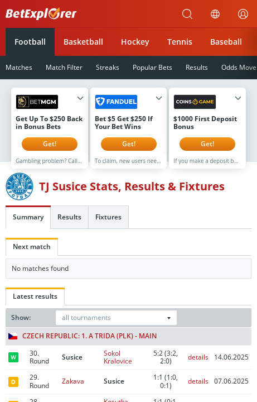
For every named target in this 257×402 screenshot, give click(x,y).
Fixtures (108, 225)
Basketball (83, 41)
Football (30, 41)
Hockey (135, 41)
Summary (28, 225)
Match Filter (64, 67)
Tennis (179, 41)
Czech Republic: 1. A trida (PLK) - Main (82, 344)
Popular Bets (152, 67)
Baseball (226, 41)
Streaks (107, 67)
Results (197, 67)
